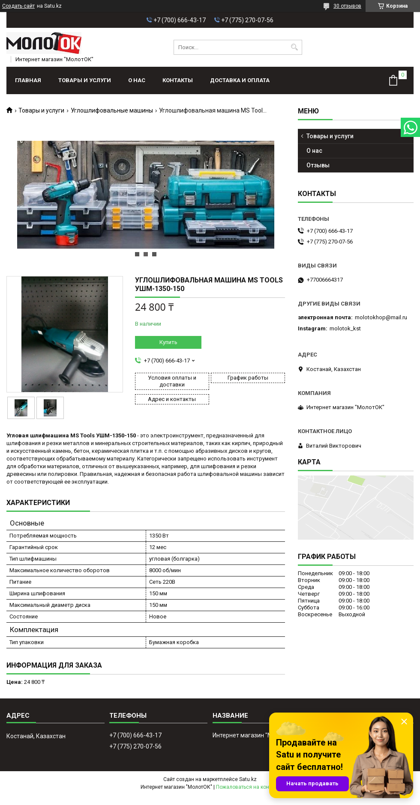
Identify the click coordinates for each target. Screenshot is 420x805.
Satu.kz (248, 779)
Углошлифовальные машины (112, 110)
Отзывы (318, 165)
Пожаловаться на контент (247, 787)
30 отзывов (347, 6)
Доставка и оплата (240, 80)
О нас (136, 80)
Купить (168, 342)
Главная (28, 80)
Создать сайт (18, 6)
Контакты (177, 80)
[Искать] (294, 47)
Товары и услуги (84, 80)
